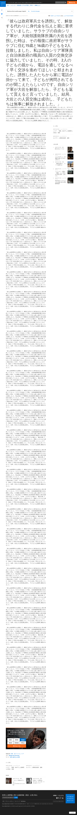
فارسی (64, 15)
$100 (16, 740)
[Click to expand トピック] (13, 5)
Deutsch (23, 2)
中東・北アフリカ (15, 753)
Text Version (23, 801)
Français (19, 2)
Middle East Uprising (14, 755)
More (41, 2)
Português (30, 2)
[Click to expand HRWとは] (38, 5)
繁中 (13, 2)
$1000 (17, 743)
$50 (10, 740)
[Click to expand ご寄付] (31, 5)
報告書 (19, 5)
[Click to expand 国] (8, 5)
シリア (22, 753)
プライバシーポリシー (9, 801)
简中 (11, 2)
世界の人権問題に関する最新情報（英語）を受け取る (19, 795)
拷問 (11, 757)
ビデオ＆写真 (25, 5)
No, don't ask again (35, 11)
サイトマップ (17, 801)
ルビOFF (72, 812)
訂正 (3, 801)
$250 (23, 740)
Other (23, 743)
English (16, 2)
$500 (10, 743)
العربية (9, 2)
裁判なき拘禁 (16, 757)
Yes (28, 11)
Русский (34, 2)
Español (37, 2)
